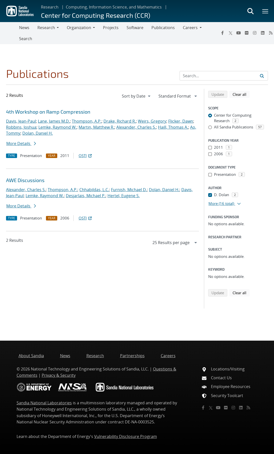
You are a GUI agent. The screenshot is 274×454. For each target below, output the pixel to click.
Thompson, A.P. (86, 121)
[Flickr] (246, 33)
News (24, 27)
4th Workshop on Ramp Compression (48, 112)
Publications (163, 27)
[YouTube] (238, 33)
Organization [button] (79, 27)
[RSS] (248, 407)
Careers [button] (190, 27)
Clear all (241, 94)
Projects (111, 27)
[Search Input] (224, 76)
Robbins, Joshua (21, 127)
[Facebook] (222, 33)
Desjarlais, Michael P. (85, 195)
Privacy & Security (59, 375)
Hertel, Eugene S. (123, 195)
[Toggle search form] (250, 11)
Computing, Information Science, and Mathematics (114, 7)
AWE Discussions (25, 180)
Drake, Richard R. (119, 121)
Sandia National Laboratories (44, 403)
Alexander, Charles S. (136, 127)
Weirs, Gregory (152, 121)
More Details (21, 143)
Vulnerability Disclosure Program (125, 436)
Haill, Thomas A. (173, 127)
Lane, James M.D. (54, 121)
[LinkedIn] (262, 33)
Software (135, 27)
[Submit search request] (262, 76)
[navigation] (136, 96)
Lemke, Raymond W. (57, 127)
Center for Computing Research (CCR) (95, 15)
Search (25, 38)
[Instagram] (254, 33)
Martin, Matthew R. (96, 127)
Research (50, 7)
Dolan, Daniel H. (37, 133)
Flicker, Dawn (180, 121)
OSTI (86, 155)
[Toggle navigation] (9, 33)
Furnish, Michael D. (129, 189)
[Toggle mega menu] (265, 11)
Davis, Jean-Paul (21, 121)
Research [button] (46, 27)
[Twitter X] (230, 33)
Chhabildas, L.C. (94, 189)
